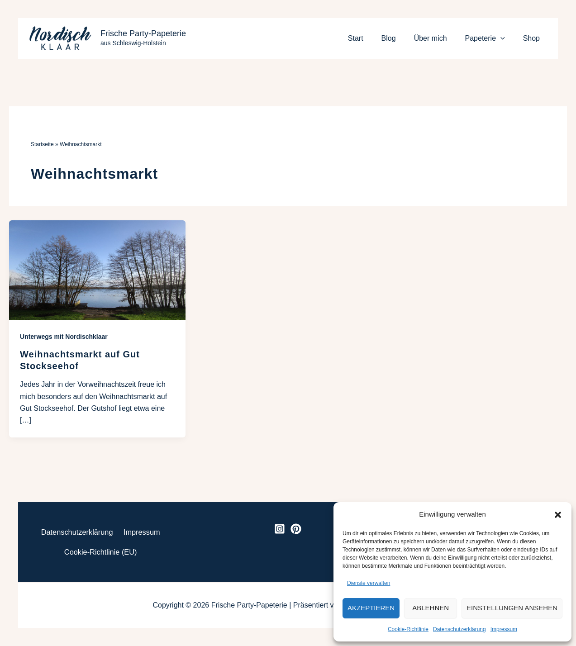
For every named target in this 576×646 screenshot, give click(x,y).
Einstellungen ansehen (512, 608)
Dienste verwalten (368, 583)
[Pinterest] (295, 526)
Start (372, 38)
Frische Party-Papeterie (143, 33)
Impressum (503, 629)
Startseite (42, 144)
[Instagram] (279, 526)
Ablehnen (430, 608)
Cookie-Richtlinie (408, 629)
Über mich (439, 38)
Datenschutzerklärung (459, 629)
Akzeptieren (371, 608)
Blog (401, 38)
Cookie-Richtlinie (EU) (100, 551)
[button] (557, 514)
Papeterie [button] (490, 38)
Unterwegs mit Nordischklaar (64, 336)
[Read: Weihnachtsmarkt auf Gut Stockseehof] (97, 269)
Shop (533, 38)
